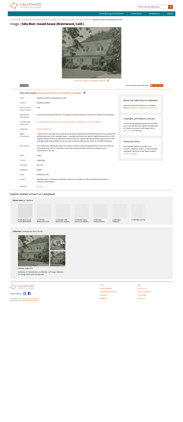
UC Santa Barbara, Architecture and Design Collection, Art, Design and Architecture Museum (42, 20)
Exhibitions (154, 13)
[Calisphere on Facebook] (29, 293)
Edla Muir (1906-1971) (83, 20)
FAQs (139, 285)
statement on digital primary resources (143, 108)
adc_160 (40, 186)
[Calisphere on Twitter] (24, 293)
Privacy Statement (144, 292)
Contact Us (141, 298)
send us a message (130, 153)
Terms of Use (142, 288)
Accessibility (142, 295)
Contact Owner (157, 85)
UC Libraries (35, 299)
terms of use (127, 131)
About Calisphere (106, 288)
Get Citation (24, 85)
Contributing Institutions (111, 13)
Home (102, 285)
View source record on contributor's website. (60, 93)
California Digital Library (30, 300)
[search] (170, 7)
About (170, 13)
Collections (136, 13)
